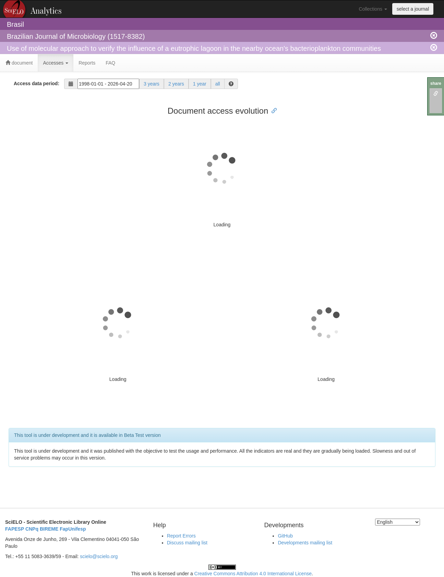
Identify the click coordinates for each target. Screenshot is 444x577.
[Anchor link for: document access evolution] (272, 110)
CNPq (31, 529)
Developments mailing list (305, 542)
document (19, 63)
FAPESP (14, 529)
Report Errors (181, 536)
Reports (87, 63)
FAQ (110, 63)
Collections (373, 9)
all (217, 84)
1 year (199, 84)
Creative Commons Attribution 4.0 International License (253, 573)
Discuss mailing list (187, 542)
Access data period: (36, 83)
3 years (151, 84)
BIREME (49, 529)
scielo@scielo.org (99, 556)
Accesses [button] (55, 63)
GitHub (285, 536)
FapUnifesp (73, 529)
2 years (176, 84)
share (435, 83)
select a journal (413, 9)
